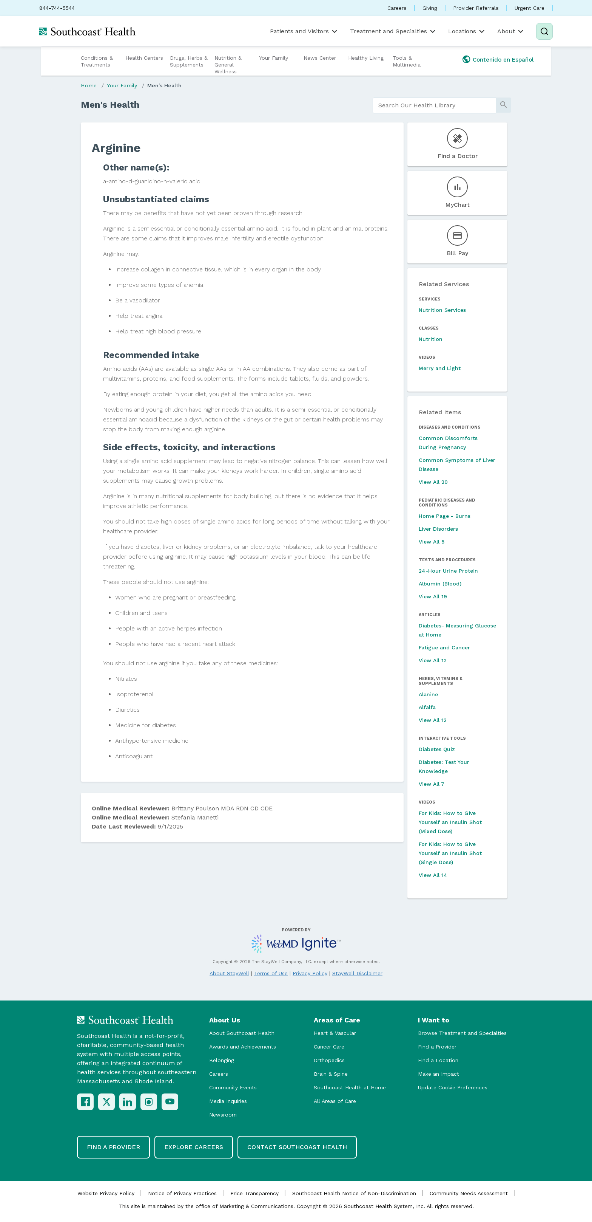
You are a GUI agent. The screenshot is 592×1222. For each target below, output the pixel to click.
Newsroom (223, 1115)
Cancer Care (329, 1047)
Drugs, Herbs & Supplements (189, 61)
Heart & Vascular (335, 1033)
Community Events (233, 1087)
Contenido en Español (503, 59)
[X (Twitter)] (106, 1101)
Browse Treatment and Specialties (462, 1033)
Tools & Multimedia (407, 61)
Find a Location (438, 1060)
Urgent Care (529, 8)
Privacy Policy (310, 973)
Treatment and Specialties (393, 31)
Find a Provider (437, 1047)
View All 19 (433, 596)
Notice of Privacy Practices (182, 1193)
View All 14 (433, 875)
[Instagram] (148, 1101)
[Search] (544, 31)
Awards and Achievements (242, 1047)
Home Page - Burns (444, 516)
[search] (434, 105)
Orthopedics (329, 1060)
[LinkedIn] (127, 1101)
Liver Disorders (438, 529)
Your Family (273, 58)
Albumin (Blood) (440, 584)
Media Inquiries (228, 1101)
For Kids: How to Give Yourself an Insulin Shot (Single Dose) (450, 853)
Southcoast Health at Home (350, 1087)
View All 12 (433, 660)
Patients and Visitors (304, 31)
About (511, 31)
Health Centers (144, 58)
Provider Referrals (476, 8)
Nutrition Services (442, 310)
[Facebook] (85, 1101)
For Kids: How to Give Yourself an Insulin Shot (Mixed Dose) (450, 822)
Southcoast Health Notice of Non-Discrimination (354, 1193)
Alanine (428, 694)
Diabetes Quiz (437, 749)
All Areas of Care (335, 1101)
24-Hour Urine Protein (448, 571)
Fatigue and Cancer (444, 647)
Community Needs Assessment (469, 1193)
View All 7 (431, 784)
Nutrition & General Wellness (228, 64)
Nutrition (430, 339)
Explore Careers (193, 1147)
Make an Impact (438, 1074)
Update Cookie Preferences (452, 1087)
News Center (320, 58)
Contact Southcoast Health (297, 1147)
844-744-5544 (57, 8)
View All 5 (431, 542)
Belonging (221, 1060)
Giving (429, 8)
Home (89, 85)
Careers (397, 8)
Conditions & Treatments (97, 61)
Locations (467, 31)
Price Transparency (254, 1193)
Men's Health (164, 85)
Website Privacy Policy (105, 1193)
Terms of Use (271, 973)
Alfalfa (427, 707)
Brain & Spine (331, 1074)
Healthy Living (366, 58)
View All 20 (433, 482)
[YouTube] (170, 1101)
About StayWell (229, 973)
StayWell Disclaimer (357, 973)
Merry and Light (440, 368)
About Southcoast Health (241, 1033)
